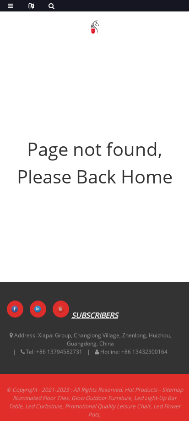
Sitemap (172, 392)
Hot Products (140, 392)
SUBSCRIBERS (94, 315)
